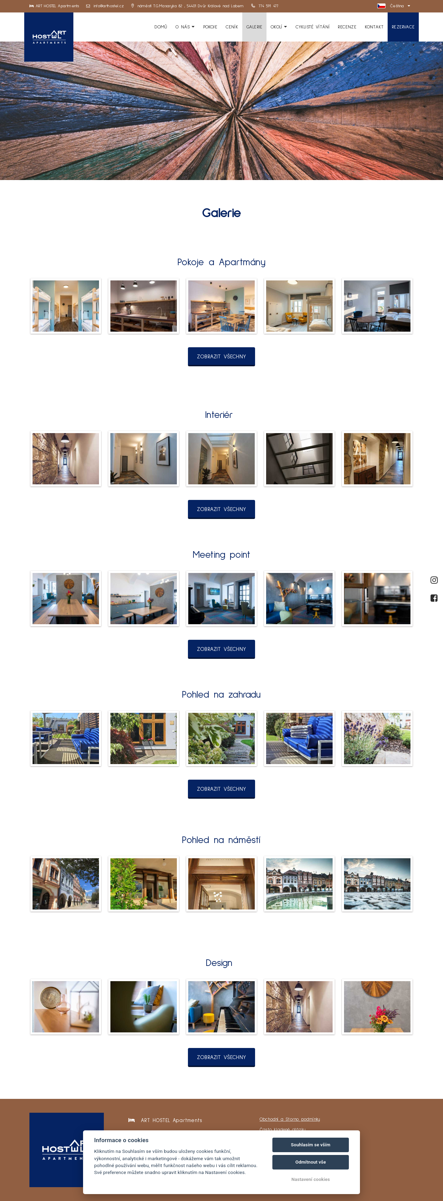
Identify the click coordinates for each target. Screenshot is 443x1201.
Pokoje (210, 27)
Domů (160, 27)
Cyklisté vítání (313, 27)
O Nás (185, 27)
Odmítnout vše (310, 1162)
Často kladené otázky (283, 1130)
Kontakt (374, 27)
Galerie (254, 27)
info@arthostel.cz (105, 6)
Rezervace (403, 27)
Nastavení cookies (310, 1179)
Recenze (347, 27)
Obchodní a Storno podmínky (290, 1119)
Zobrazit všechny (221, 356)
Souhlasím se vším (311, 1144)
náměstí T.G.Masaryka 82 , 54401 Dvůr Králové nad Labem (187, 6)
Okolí (279, 27)
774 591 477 (265, 6)
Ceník (232, 27)
